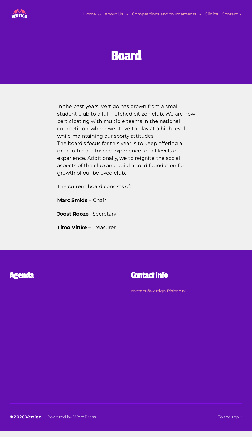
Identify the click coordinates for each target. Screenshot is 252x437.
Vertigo (33, 423)
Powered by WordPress (71, 423)
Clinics (211, 17)
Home (89, 17)
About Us (114, 17)
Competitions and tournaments (164, 17)
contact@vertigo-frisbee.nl (158, 297)
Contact (230, 17)
